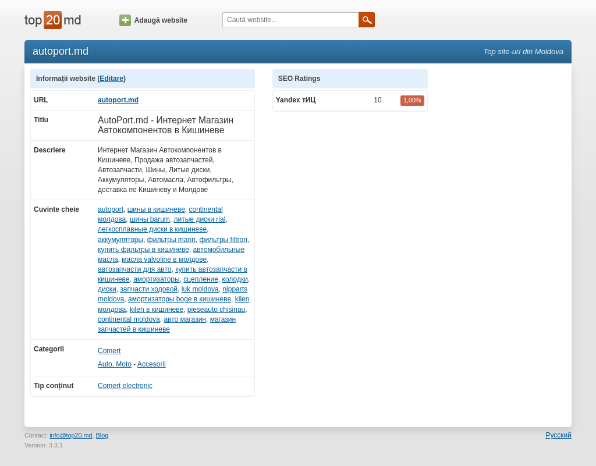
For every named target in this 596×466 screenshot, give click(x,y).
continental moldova (129, 319)
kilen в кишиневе (156, 309)
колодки (235, 279)
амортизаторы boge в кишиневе (179, 299)
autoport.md (118, 100)
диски (107, 289)
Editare (111, 78)
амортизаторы (156, 279)
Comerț (109, 351)
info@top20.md (70, 435)
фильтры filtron (223, 240)
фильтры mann (171, 240)
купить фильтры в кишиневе (143, 250)
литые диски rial (200, 219)
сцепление (200, 279)
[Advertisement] (505, 243)
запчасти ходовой (149, 289)
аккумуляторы (120, 240)
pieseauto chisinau (216, 309)
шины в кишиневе (156, 209)
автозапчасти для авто (134, 269)
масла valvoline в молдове (164, 259)
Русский (558, 435)
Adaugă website (153, 20)
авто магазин (185, 319)
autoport (110, 209)
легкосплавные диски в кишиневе (152, 229)
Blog (102, 435)
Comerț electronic (125, 386)
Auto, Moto (115, 364)
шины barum (150, 219)
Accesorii (151, 364)
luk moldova (200, 289)
